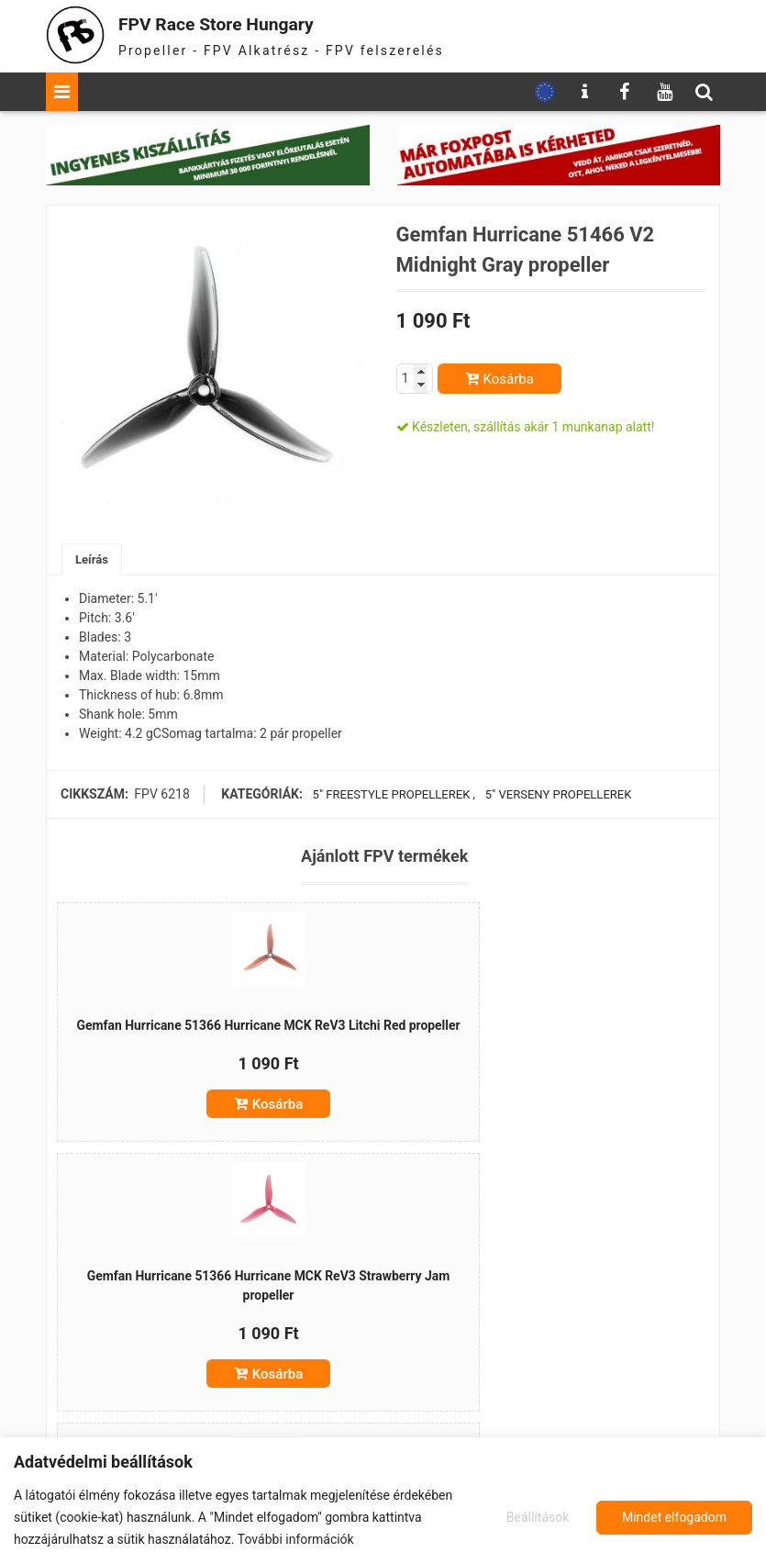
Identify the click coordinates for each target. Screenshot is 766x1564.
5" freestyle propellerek (390, 795)
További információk (296, 1539)
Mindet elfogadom (674, 1517)
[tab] (93, 560)
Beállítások (535, 1517)
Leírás (93, 560)
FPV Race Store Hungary (245, 22)
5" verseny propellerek (562, 795)
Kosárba (508, 379)
